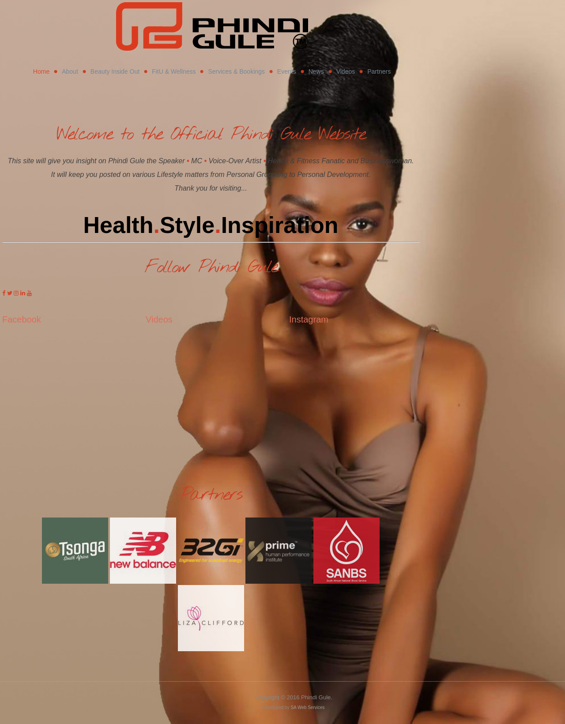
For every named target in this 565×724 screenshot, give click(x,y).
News (316, 71)
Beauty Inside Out (114, 71)
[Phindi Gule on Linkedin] (23, 293)
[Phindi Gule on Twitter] (10, 293)
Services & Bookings (236, 71)
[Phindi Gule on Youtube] (29, 293)
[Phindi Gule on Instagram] (17, 293)
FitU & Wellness (174, 71)
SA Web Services (307, 707)
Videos (345, 71)
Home (41, 71)
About (70, 71)
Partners (379, 71)
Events (286, 71)
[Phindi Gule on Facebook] (4, 293)
